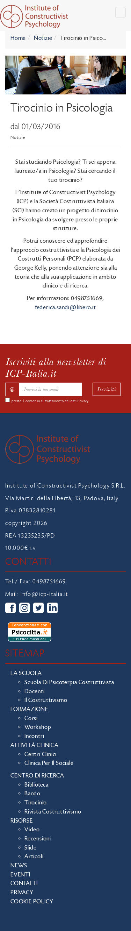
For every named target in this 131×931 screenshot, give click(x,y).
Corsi (31, 718)
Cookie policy (31, 901)
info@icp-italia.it (44, 594)
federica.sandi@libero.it (65, 307)
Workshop (37, 727)
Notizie (43, 38)
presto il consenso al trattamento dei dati (50, 401)
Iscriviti (106, 389)
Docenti (34, 691)
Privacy (83, 401)
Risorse (21, 820)
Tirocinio (35, 802)
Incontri (34, 736)
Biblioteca (36, 784)
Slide (30, 847)
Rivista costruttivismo (52, 811)
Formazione (29, 709)
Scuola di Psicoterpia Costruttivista (69, 682)
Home (18, 38)
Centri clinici (40, 754)
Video (32, 829)
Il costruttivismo (45, 700)
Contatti (23, 883)
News (18, 865)
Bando (32, 793)
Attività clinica (34, 745)
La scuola (26, 673)
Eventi (20, 874)
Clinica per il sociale (49, 763)
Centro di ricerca (37, 775)
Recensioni (37, 838)
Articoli (33, 856)
